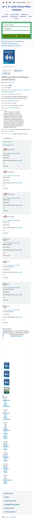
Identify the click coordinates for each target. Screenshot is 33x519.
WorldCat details (15, 108)
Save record (9, 508)
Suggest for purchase (11, 504)
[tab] (16, 138)
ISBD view (6, 73)
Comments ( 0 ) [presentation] (8, 145)
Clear (29, 2)
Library (18, 45)
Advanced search (6, 41)
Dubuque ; (14, 90)
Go (16, 36)
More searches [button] (10, 512)
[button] (6, 2)
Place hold (8, 493)
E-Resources (14, 16)
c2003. (13, 92)
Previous (3, 338)
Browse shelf (18, 160)
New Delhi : (20, 90)
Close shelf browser (21, 336)
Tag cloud (4, 43)
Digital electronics (12, 100)
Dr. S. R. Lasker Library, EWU (11, 153)
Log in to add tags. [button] (9, 131)
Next (3, 395)
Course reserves (18, 41)
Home (6, 14)
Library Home (14, 14)
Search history (21, 2)
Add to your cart (10, 501)
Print (6, 497)
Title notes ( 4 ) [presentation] (8, 142)
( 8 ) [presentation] (7, 138)
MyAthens (23, 16)
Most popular (13, 43)
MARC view (18, 70)
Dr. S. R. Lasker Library (3, 2)
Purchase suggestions (8, 45)
